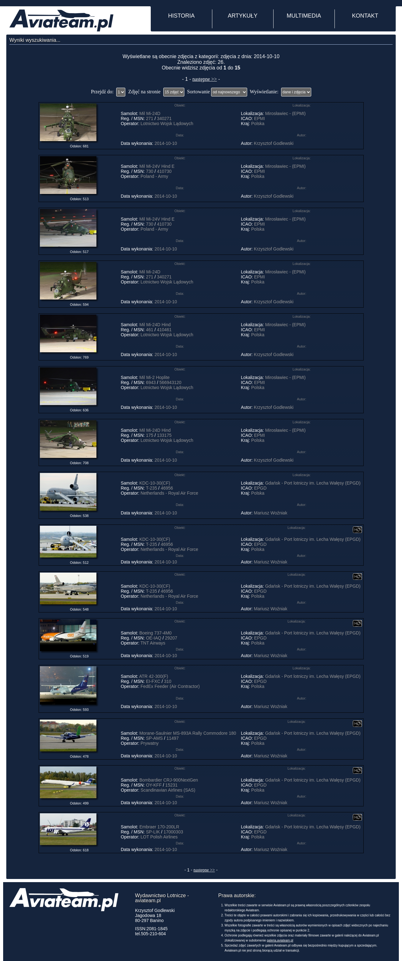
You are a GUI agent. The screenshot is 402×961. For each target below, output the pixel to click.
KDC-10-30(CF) (154, 483)
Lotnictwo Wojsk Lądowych (167, 123)
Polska (257, 123)
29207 (171, 637)
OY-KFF (154, 785)
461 (149, 329)
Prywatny (150, 743)
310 (167, 681)
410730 (164, 171)
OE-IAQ (153, 637)
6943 (151, 382)
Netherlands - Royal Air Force (169, 493)
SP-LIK (153, 831)
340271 (164, 118)
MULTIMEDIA (304, 16)
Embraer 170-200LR (159, 826)
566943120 (170, 382)
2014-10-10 (166, 143)
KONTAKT (365, 16)
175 (149, 435)
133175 (164, 435)
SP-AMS (154, 738)
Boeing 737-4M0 (155, 632)
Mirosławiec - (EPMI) (285, 113)
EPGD (260, 488)
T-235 (151, 488)
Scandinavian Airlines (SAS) (168, 790)
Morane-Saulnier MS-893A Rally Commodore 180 (187, 733)
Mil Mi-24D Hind (155, 324)
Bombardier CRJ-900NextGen (168, 780)
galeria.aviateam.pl (280, 940)
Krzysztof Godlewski (273, 143)
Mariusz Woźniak (270, 512)
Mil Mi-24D (149, 113)
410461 (164, 329)
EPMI (259, 118)
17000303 (173, 831)
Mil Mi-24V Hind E (157, 166)
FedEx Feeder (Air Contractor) (170, 686)
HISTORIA (181, 16)
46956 (167, 488)
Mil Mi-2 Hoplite (154, 377)
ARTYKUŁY (243, 16)
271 (149, 118)
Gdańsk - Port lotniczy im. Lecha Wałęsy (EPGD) (313, 483)
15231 (171, 785)
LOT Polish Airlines (159, 836)
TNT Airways (152, 642)
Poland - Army (154, 176)
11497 (172, 738)
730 (149, 171)
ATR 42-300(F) (153, 676)
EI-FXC (153, 681)
